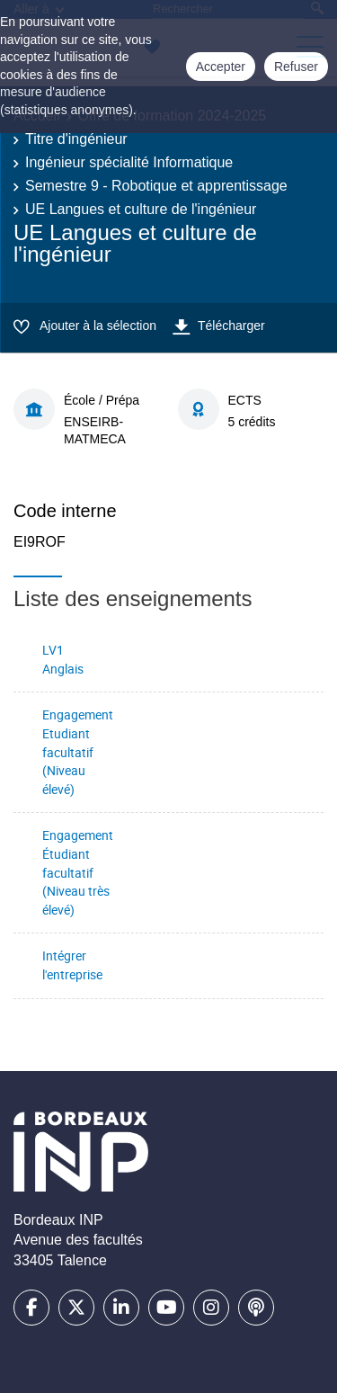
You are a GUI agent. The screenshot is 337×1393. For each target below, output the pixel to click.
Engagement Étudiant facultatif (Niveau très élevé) (77, 871)
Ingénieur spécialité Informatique (129, 162)
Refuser (296, 66)
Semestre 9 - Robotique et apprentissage (156, 185)
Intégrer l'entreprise (72, 965)
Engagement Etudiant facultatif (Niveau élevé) (77, 751)
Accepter (220, 66)
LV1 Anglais (63, 659)
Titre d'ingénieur (76, 139)
